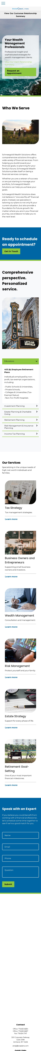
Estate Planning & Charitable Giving (17, 413)
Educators (9, 361)
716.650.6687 (23, 1031)
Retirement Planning (14, 420)
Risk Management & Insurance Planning (18, 427)
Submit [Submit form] (8, 884)
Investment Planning (14, 406)
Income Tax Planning (14, 434)
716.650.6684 (23, 1029)
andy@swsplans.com (21, 1046)
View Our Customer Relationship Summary (20, 14)
